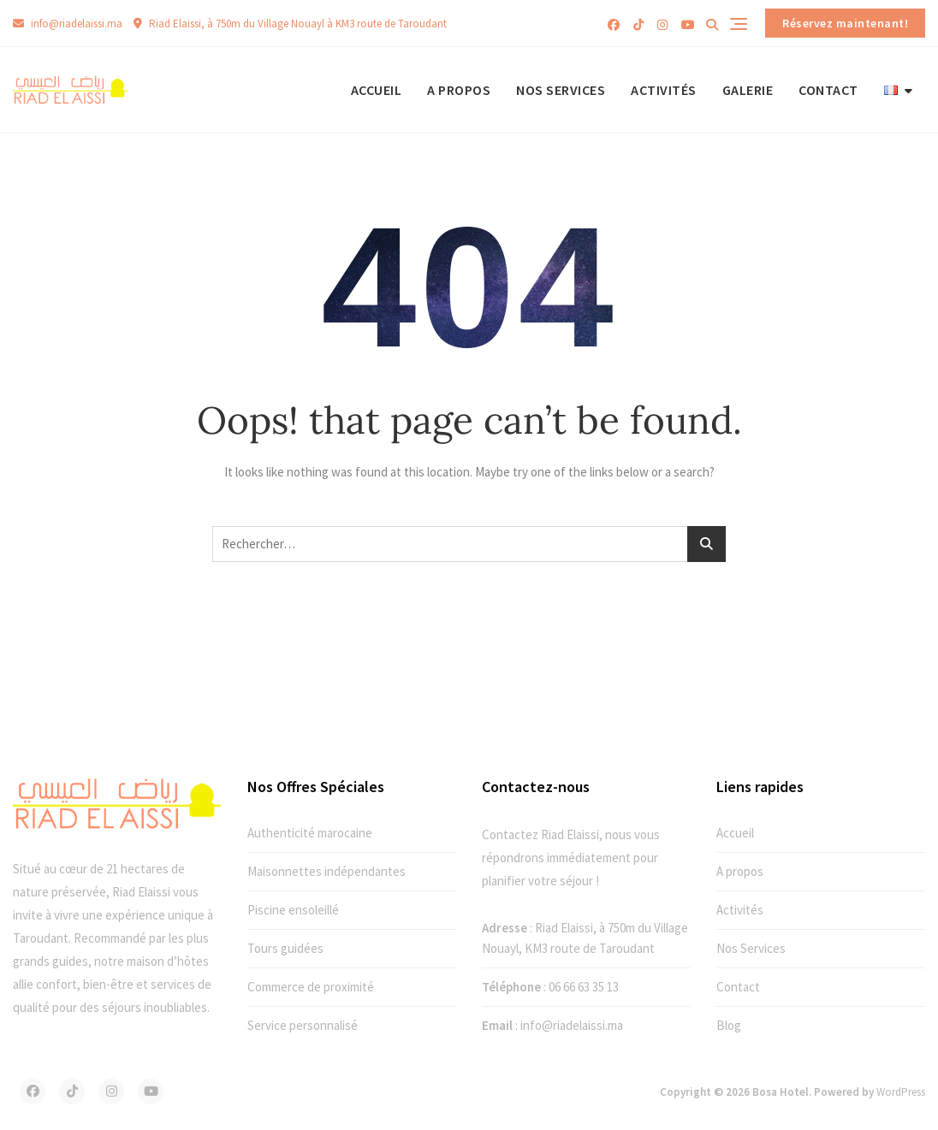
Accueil (376, 89)
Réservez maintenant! (845, 23)
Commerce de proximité (310, 987)
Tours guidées (285, 948)
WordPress (900, 1092)
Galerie (748, 89)
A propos (458, 89)
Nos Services (560, 89)
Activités (664, 89)
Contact (828, 89)
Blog (728, 1025)
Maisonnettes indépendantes (326, 871)
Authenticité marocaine (309, 833)
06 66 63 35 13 (584, 987)
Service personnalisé (302, 1025)
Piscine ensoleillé (293, 910)
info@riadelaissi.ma (67, 23)
